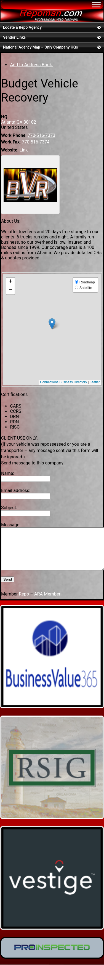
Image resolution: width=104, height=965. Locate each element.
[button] (52, 323)
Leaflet (95, 382)
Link (24, 150)
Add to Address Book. (31, 64)
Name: (7, 473)
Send (7, 588)
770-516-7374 (35, 142)
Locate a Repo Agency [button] (52, 27)
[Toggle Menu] (96, 4)
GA (20, 122)
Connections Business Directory (63, 382)
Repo (24, 602)
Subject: (9, 507)
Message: (10, 524)
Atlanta (8, 122)
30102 (29, 122)
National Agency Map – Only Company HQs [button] (52, 47)
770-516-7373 (41, 135)
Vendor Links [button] (52, 37)
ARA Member (47, 602)
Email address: (15, 490)
